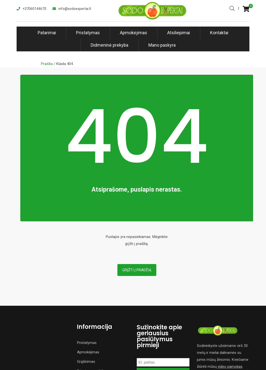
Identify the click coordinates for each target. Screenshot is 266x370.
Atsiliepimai (178, 32)
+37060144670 (34, 9)
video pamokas (230, 366)
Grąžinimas (86, 361)
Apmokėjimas (133, 32)
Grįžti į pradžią (136, 270)
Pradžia (47, 64)
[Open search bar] (232, 8)
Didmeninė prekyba (109, 45)
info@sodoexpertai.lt (74, 9)
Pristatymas (88, 32)
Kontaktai (219, 32)
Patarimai (47, 32)
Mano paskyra (162, 45)
